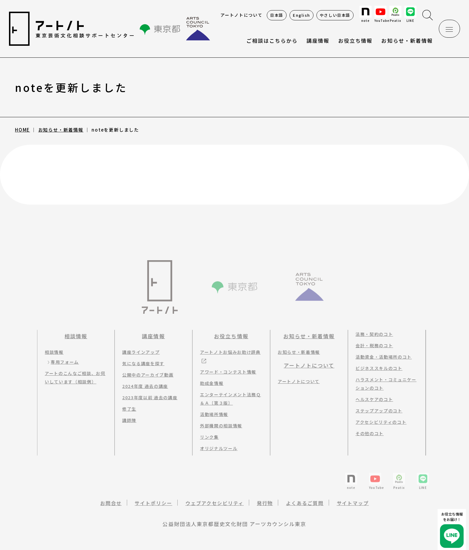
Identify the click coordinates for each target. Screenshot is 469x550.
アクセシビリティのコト (378, 422)
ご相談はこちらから (272, 40)
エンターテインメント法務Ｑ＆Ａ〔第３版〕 (227, 398)
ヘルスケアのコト (371, 399)
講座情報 (150, 336)
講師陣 (127, 420)
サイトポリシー (153, 507)
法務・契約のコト (371, 334)
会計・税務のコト (371, 345)
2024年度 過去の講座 (142, 386)
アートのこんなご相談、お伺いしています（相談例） (72, 377)
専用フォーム (62, 362)
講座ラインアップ (138, 352)
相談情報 (73, 336)
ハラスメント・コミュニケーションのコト (383, 384)
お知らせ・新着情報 (407, 40)
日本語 (276, 15)
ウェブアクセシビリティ (214, 507)
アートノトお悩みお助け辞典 (227, 352)
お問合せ (111, 507)
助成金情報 (209, 383)
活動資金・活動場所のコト (381, 357)
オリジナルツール (216, 448)
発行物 (265, 507)
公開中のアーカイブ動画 (145, 375)
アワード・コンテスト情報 (225, 372)
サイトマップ (353, 507)
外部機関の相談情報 (218, 426)
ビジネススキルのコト (376, 368)
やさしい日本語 (335, 15)
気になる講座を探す (141, 363)
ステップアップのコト (376, 411)
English (301, 15)
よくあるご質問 (304, 507)
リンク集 (206, 437)
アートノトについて (241, 15)
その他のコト (367, 433)
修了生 (127, 409)
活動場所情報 (211, 414)
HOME (22, 130)
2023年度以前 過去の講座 (147, 397)
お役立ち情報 (355, 40)
